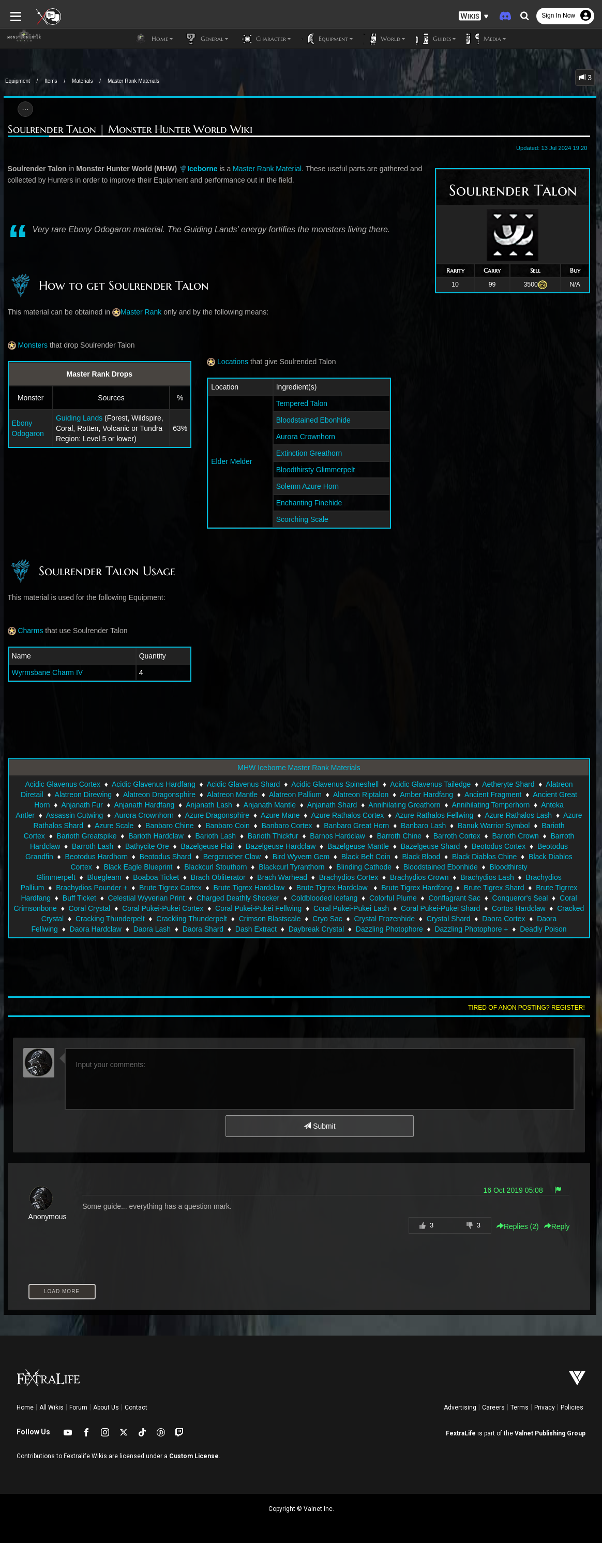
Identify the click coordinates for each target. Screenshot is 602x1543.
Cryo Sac (168, 919)
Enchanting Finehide (309, 503)
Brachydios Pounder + (493, 877)
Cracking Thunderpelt (497, 908)
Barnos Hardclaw (337, 836)
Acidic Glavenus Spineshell (335, 784)
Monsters (24, 345)
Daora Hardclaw (463, 919)
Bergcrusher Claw (232, 856)
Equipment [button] (327, 39)
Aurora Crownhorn (305, 436)
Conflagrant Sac (296, 898)
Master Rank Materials (133, 81)
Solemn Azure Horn (307, 486)
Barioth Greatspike (87, 836)
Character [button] (265, 39)
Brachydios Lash (345, 877)
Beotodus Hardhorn (96, 856)
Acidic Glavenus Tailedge (430, 784)
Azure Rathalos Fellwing (434, 815)
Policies (572, 1407)
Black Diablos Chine (484, 856)
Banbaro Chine (169, 825)
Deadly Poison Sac (356, 929)
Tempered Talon (301, 403)
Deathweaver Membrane (438, 929)
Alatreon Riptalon (360, 794)
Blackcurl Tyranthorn (230, 867)
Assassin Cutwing (74, 815)
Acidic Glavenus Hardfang (153, 784)
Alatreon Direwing (83, 794)
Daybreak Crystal (122, 929)
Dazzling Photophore (195, 929)
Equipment (17, 81)
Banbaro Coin (227, 825)
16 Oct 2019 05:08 (517, 1190)
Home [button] (153, 39)
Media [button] (486, 39)
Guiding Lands (75, 418)
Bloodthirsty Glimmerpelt (315, 470)
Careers (493, 1407)
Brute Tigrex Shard (339, 887)
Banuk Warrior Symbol (494, 825)
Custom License (194, 1456)
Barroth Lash (92, 846)
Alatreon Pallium (295, 794)
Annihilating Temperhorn (491, 805)
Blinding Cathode (302, 867)
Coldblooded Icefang (165, 898)
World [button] (384, 39)
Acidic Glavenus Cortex (62, 784)
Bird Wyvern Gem (301, 856)
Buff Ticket (483, 887)
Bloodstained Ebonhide (313, 420)
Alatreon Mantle (232, 794)
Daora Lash (519, 919)
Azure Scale (114, 825)
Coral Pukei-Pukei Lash (193, 908)
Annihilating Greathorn (404, 805)
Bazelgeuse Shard (430, 846)
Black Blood (421, 856)
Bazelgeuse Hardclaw (280, 846)
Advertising (460, 1407)
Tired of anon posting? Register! (530, 1007)
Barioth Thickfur (273, 836)
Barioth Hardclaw (156, 836)
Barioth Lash (215, 836)
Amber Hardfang (426, 794)
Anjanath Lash (209, 805)
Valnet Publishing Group (550, 1433)
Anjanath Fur (81, 805)
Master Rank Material (263, 168)
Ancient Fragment (493, 794)
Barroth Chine (399, 836)
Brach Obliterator (76, 877)
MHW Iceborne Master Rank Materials (298, 767)
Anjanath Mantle (270, 805)
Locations (226, 361)
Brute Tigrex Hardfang (262, 887)
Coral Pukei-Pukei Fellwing (100, 908)
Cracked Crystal (425, 908)
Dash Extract (62, 929)
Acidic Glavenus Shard (243, 784)
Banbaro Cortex (287, 825)
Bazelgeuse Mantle (358, 846)
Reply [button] (561, 1226)
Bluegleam (535, 867)
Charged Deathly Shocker (79, 898)
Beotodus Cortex (498, 846)
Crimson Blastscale (110, 919)
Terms (519, 1407)
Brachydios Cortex (206, 877)
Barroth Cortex (456, 836)
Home (25, 1407)
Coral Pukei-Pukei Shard (282, 908)
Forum (78, 1407)
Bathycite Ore (147, 846)
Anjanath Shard (332, 805)
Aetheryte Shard (508, 784)
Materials (82, 81)
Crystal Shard (288, 919)
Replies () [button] (521, 1226)
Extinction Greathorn (309, 453)
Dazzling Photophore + (277, 929)
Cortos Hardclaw (360, 908)
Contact (136, 1407)
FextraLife (461, 1433)
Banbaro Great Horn (356, 825)
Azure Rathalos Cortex (347, 815)
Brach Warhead (140, 877)
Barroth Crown (515, 836)
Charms (22, 630)
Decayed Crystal (516, 929)
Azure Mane (280, 815)
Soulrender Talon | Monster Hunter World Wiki (126, 130)
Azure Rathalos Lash (518, 815)
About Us (106, 1407)
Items (50, 81)
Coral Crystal (496, 898)
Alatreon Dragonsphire (159, 794)
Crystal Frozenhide (224, 919)
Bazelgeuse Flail (207, 846)
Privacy (544, 1407)
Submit (319, 1126)
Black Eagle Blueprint (76, 867)
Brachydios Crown (277, 877)
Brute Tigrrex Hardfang (418, 887)
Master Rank (137, 312)
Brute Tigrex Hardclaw (94, 887)
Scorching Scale (302, 519)
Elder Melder (230, 461)
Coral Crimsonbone (432, 898)
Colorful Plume (234, 898)
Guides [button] (436, 39)
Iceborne (199, 168)
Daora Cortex (343, 919)
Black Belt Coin (365, 856)
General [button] (206, 39)
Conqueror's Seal (361, 898)
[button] (474, 16)
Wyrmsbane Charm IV (44, 672)
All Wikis (51, 1407)
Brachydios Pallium (415, 877)
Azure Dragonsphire (217, 815)
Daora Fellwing (401, 919)
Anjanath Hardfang (144, 805)
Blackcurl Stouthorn (154, 867)
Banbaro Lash (423, 825)
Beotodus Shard (165, 856)
